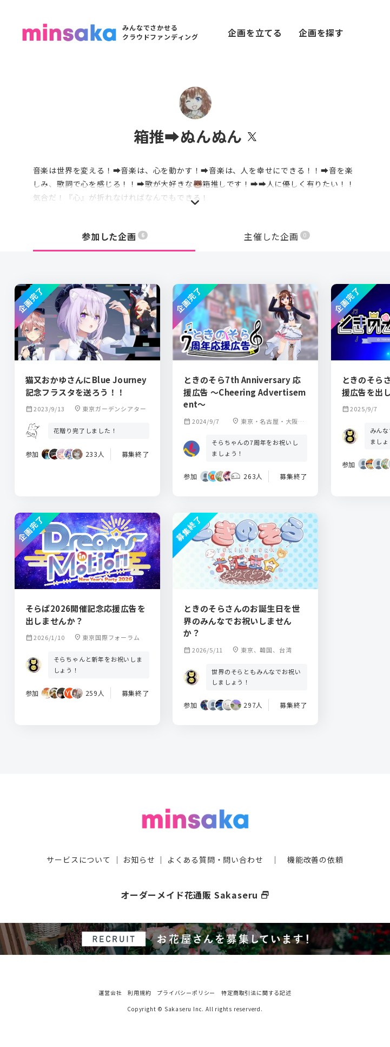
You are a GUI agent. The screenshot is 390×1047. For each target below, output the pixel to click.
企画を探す (321, 32)
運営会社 (110, 992)
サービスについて (78, 859)
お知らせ (139, 859)
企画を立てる (255, 32)
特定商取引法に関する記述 (256, 992)
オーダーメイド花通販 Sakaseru (195, 894)
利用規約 (139, 992)
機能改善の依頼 (315, 859)
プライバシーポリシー (186, 992)
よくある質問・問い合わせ (215, 859)
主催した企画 (277, 236)
